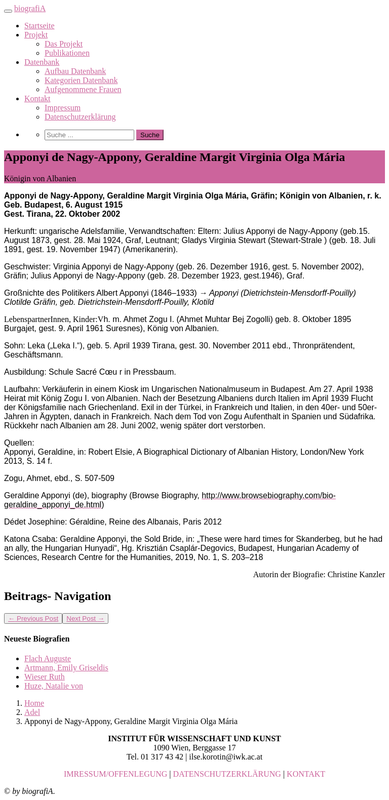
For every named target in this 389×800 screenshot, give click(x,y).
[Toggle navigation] (8, 11)
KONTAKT (306, 774)
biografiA (30, 8)
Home (34, 703)
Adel (32, 712)
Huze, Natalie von (53, 686)
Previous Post (33, 618)
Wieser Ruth (44, 676)
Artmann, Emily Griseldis (66, 667)
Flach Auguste (47, 658)
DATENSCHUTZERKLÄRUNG (227, 774)
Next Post (85, 618)
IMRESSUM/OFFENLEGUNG (115, 774)
